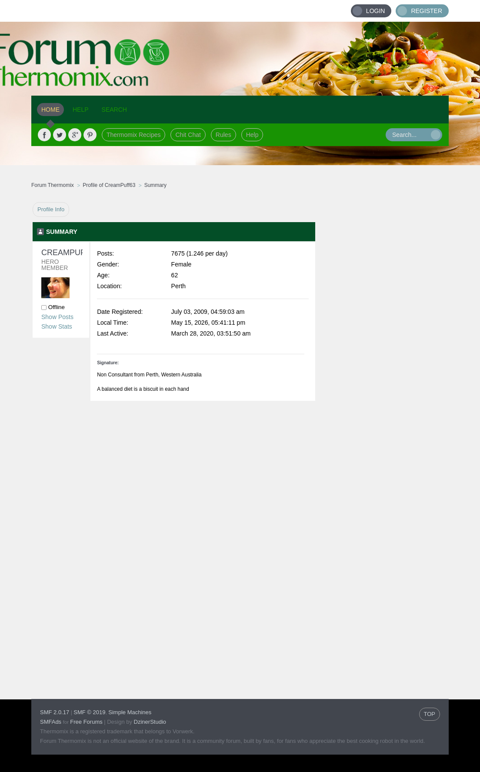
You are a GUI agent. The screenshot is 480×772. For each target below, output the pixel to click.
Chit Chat (187, 134)
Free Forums (86, 722)
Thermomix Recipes (133, 134)
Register (426, 10)
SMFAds (50, 722)
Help (252, 134)
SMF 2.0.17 (54, 712)
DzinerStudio (150, 722)
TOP (430, 714)
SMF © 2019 (89, 712)
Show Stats (56, 326)
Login (375, 10)
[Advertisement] (382, 332)
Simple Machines (129, 712)
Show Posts (57, 316)
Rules (223, 134)
